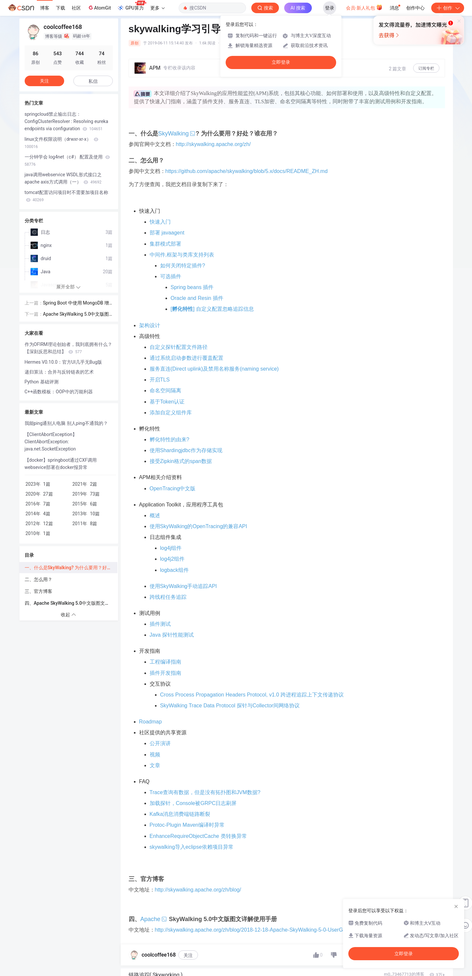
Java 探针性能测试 (172, 635)
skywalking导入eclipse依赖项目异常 (192, 847)
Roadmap (150, 721)
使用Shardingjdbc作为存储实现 (186, 450)
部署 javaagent (167, 232)
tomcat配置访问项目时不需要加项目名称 (66, 196)
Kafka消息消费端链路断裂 (180, 814)
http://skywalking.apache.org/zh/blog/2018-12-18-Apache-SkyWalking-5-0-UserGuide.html (259, 930)
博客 (44, 8)
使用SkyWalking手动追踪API (183, 586)
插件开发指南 (165, 673)
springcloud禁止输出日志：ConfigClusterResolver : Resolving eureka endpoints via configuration (66, 121)
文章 (155, 765)
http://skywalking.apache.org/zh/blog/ (198, 889)
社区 (76, 8)
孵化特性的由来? (169, 439)
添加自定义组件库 (171, 412)
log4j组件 (171, 548)
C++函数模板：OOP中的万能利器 (59, 391)
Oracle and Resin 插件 (197, 298)
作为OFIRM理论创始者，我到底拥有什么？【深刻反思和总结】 (68, 348)
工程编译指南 (165, 662)
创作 (447, 8)
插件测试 (160, 624)
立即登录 (281, 62)
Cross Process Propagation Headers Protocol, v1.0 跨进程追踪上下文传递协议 (252, 694)
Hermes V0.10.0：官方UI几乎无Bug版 (63, 362)
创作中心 (415, 8)
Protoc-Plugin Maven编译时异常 (187, 825)
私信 (93, 81)
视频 (155, 754)
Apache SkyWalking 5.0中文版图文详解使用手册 (76, 314)
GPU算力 (131, 6)
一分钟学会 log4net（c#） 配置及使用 (67, 160)
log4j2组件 (172, 559)
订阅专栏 (426, 68)
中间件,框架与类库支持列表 (182, 254)
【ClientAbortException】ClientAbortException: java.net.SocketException (51, 441)
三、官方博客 (38, 591)
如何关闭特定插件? (182, 265)
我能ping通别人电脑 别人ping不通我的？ (66, 423)
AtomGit (99, 7)
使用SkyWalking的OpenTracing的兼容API (198, 526)
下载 (60, 8)
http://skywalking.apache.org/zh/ (213, 144)
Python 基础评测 (42, 381)
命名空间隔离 (165, 390)
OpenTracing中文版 (173, 488)
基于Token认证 (167, 401)
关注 (188, 955)
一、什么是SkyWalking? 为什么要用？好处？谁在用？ (71, 567)
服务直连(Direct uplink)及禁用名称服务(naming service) (214, 369)
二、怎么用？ (38, 579)
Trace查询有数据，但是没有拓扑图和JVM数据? (205, 792)
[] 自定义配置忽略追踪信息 (212, 309)
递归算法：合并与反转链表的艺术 (59, 372)
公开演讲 (160, 743)
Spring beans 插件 (192, 287)
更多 (157, 8)
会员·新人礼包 (364, 7)
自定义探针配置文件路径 (179, 347)
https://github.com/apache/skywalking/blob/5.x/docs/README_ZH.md (246, 171)
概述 (155, 515)
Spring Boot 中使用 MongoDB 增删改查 (76, 303)
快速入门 (160, 222)
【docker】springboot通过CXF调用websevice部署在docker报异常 (61, 463)
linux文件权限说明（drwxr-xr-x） (61, 142)
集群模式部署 (165, 244)
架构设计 (149, 325)
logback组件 (174, 570)
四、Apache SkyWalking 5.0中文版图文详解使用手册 (71, 603)
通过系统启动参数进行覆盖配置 (186, 358)
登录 (329, 8)
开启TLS (160, 379)
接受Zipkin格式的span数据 (181, 461)
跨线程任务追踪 (168, 597)
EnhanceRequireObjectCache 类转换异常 (198, 836)
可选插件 (170, 276)
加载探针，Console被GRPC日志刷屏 (193, 803)
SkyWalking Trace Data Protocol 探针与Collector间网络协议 (230, 705)
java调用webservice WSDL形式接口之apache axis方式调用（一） (63, 178)
